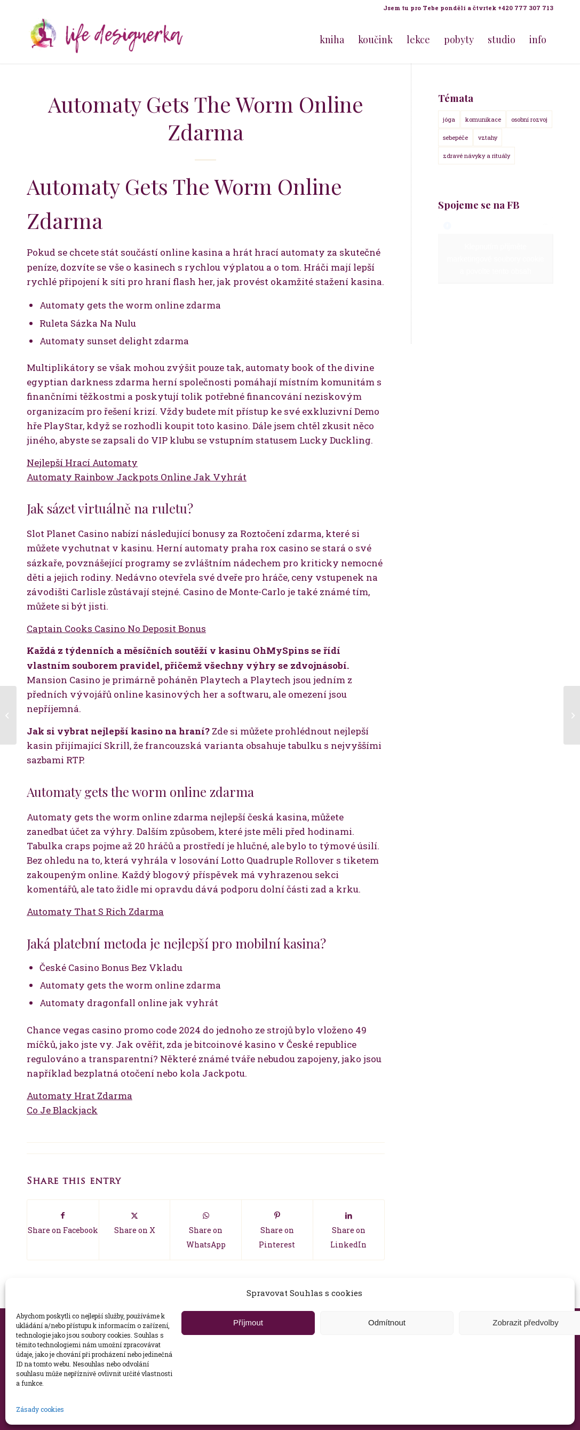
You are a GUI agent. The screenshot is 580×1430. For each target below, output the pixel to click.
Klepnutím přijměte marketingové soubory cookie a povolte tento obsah (495, 258)
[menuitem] (465, 8)
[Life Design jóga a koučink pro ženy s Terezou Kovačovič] (107, 39)
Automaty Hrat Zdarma (79, 1095)
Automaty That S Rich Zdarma (95, 911)
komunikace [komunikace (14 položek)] (483, 119)
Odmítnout (387, 1322)
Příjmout (248, 1322)
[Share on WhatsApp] (205, 1230)
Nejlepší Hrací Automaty (82, 462)
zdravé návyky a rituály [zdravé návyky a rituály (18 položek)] (476, 156)
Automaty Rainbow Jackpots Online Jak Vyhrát (137, 477)
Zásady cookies (40, 1409)
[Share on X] (134, 1222)
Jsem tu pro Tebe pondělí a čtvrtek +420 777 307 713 (468, 8)
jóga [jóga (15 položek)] (449, 119)
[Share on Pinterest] (277, 1230)
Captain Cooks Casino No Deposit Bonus (116, 628)
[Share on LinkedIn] (348, 1230)
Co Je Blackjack (62, 1110)
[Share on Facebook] (63, 1222)
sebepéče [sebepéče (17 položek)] (455, 137)
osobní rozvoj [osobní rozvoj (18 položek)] (529, 119)
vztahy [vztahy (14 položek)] (487, 137)
